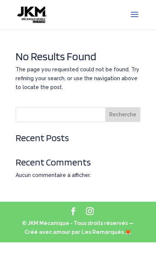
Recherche (122, 114)
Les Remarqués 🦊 (106, 232)
